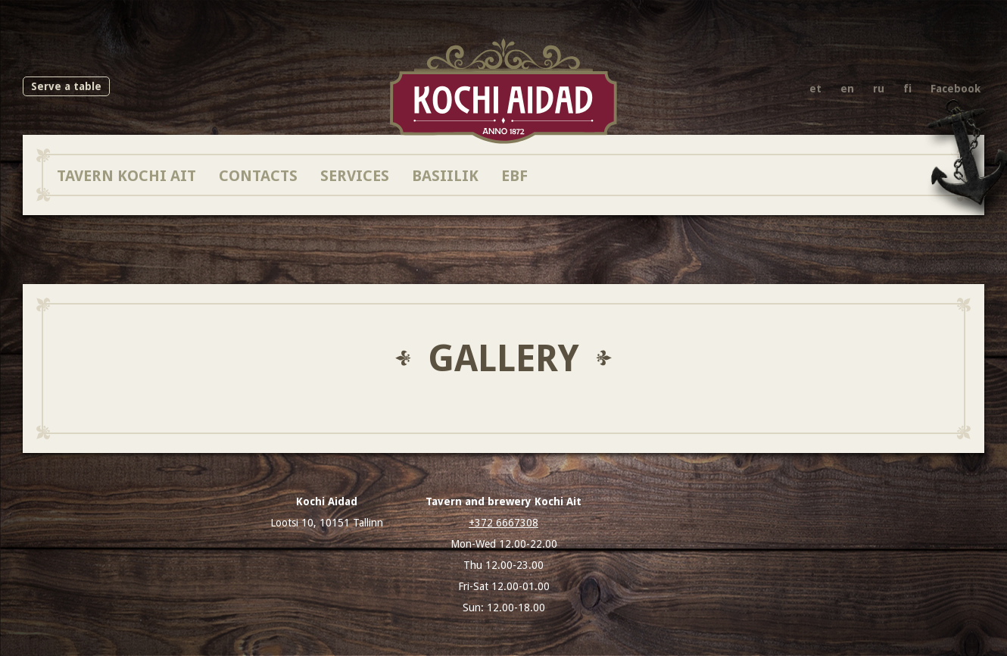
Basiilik (445, 175)
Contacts (258, 175)
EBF (514, 175)
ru (878, 89)
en (847, 89)
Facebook (955, 89)
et (815, 89)
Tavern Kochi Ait (126, 175)
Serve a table (66, 86)
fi (907, 89)
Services (354, 175)
